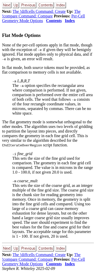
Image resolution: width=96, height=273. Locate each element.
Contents (54, 20)
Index (70, 20)
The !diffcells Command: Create (39, 11)
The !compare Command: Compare (41, 13)
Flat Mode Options (21, 35)
